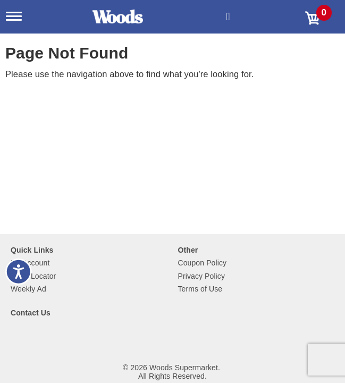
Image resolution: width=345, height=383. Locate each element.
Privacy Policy (201, 276)
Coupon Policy (202, 263)
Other (188, 250)
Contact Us (31, 313)
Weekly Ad (28, 289)
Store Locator (33, 276)
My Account (30, 263)
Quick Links (32, 250)
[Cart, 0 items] (321, 17)
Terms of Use (200, 289)
